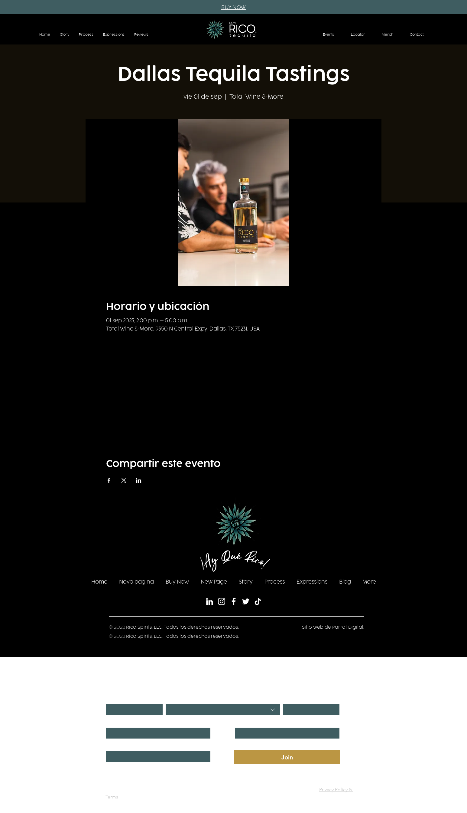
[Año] (309, 709)
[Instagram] (221, 601)
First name (116, 722)
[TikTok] (258, 601)
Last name (245, 722)
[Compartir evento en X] (124, 480)
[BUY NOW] (233, 8)
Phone (113, 745)
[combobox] (223, 710)
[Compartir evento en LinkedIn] (138, 480)
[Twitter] (246, 601)
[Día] (132, 709)
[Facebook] (233, 601)
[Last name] (285, 733)
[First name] (156, 733)
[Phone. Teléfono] (156, 756)
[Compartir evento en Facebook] (109, 480)
